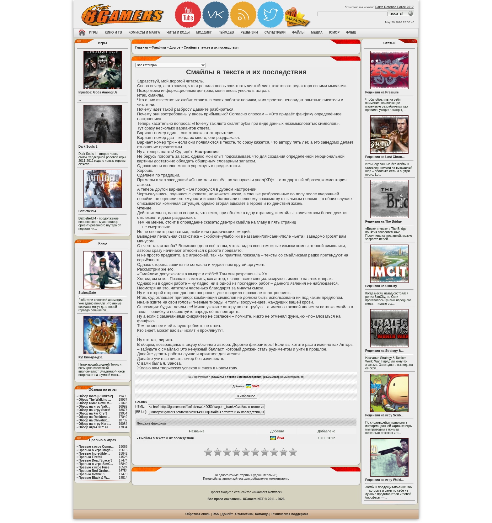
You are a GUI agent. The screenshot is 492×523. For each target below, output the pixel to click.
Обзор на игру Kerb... (94, 423)
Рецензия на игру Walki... (384, 480)
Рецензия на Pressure (382, 92)
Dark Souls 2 (88, 146)
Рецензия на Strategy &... (384, 350)
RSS (216, 514)
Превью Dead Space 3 (95, 460)
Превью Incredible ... (94, 453)
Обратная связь (197, 514)
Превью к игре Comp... (96, 446)
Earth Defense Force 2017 (394, 7)
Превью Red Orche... (94, 471)
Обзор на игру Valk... (94, 406)
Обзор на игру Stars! (94, 410)
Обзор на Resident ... (94, 417)
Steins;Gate (87, 292)
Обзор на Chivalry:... (94, 420)
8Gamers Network (267, 492)
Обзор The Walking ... (94, 399)
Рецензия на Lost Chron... (385, 157)
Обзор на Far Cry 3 (92, 413)
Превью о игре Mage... (95, 450)
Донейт (227, 514)
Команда (262, 514)
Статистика (244, 514)
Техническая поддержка (289, 514)
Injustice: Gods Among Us (98, 92)
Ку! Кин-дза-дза (90, 357)
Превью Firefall (90, 457)
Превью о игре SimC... (95, 464)
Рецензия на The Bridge (383, 221)
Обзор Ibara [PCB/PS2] (95, 396)
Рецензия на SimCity (381, 286)
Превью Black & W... (94, 477)
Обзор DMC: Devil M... (95, 403)
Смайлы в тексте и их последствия (211, 47)
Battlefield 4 (87, 211)
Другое (174, 47)
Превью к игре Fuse (93, 467)
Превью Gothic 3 (91, 474)
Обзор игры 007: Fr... (94, 427)
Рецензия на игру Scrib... (384, 415)
